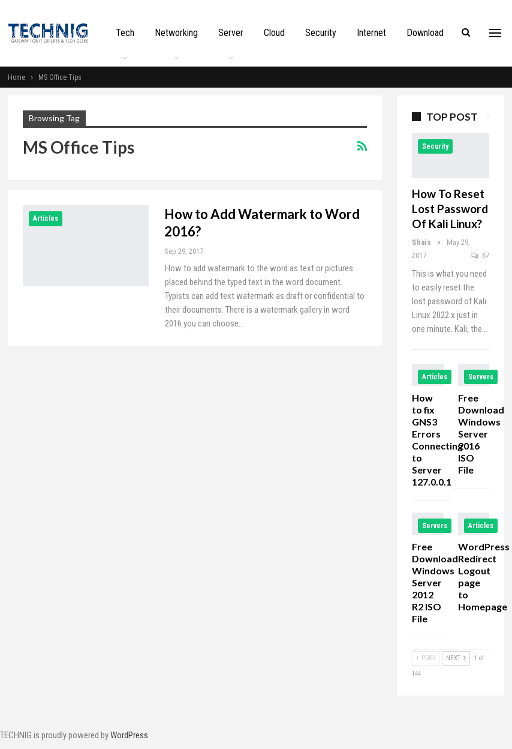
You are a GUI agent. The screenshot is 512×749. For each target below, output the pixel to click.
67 (480, 255)
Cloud (274, 32)
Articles (45, 218)
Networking (176, 32)
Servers (480, 377)
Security (320, 32)
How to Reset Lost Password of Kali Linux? (450, 208)
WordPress (129, 735)
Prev (426, 658)
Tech (125, 32)
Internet (371, 32)
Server (230, 32)
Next (456, 658)
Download (425, 32)
